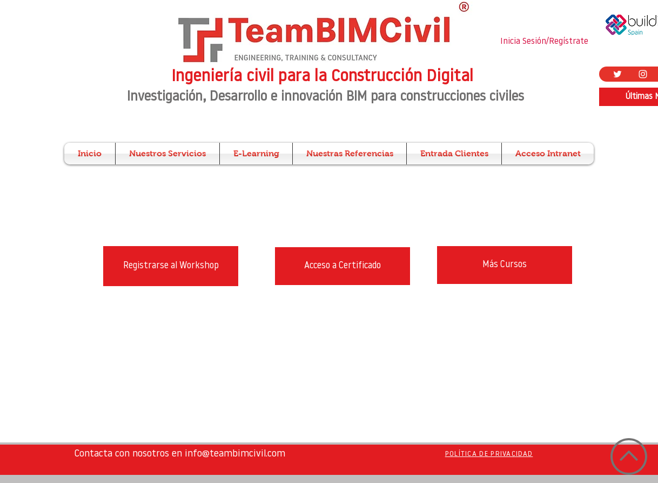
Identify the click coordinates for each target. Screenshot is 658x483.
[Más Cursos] (504, 265)
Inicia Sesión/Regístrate (544, 41)
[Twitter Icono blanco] (617, 74)
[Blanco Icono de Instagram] (642, 74)
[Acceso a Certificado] (342, 266)
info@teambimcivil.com (235, 454)
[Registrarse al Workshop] (170, 266)
